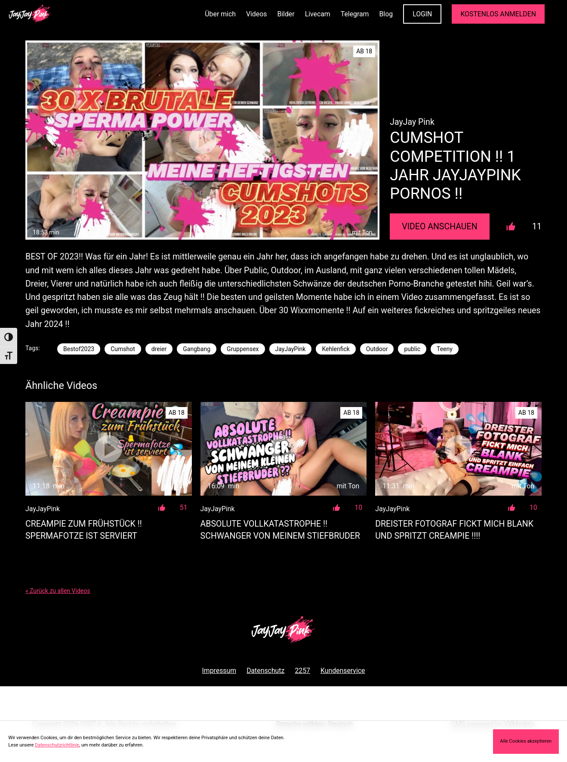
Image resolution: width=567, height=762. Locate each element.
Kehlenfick (335, 349)
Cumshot (123, 349)
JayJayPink (290, 349)
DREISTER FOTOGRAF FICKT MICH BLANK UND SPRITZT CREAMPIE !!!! (454, 529)
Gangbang (196, 349)
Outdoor (377, 349)
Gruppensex (243, 349)
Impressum (219, 670)
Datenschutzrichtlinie (57, 745)
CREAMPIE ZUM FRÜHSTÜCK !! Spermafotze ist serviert (83, 529)
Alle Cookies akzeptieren (526, 741)
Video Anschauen (439, 226)
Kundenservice (342, 670)
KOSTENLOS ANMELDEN (498, 14)
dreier (159, 349)
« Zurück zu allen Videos (57, 590)
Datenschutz (265, 670)
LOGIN (422, 14)
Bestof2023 (78, 349)
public (412, 349)
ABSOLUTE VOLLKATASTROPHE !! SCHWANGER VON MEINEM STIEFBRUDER (280, 529)
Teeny (445, 349)
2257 (302, 670)
